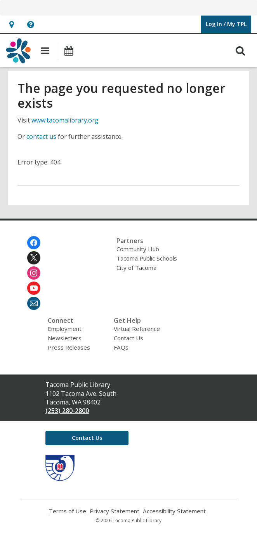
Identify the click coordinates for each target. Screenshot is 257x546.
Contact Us (128, 338)
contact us (41, 136)
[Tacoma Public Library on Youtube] (33, 288)
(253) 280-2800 (67, 410)
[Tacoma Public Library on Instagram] (33, 273)
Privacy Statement (114, 511)
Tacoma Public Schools (146, 258)
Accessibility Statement (174, 511)
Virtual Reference (137, 328)
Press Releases (69, 347)
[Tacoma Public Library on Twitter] (33, 257)
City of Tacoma (136, 267)
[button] (11, 24)
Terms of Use (67, 511)
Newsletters (65, 338)
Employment (65, 328)
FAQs (121, 347)
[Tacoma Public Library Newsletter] (33, 303)
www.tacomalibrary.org (65, 120)
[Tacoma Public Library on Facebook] (33, 242)
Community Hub (137, 249)
